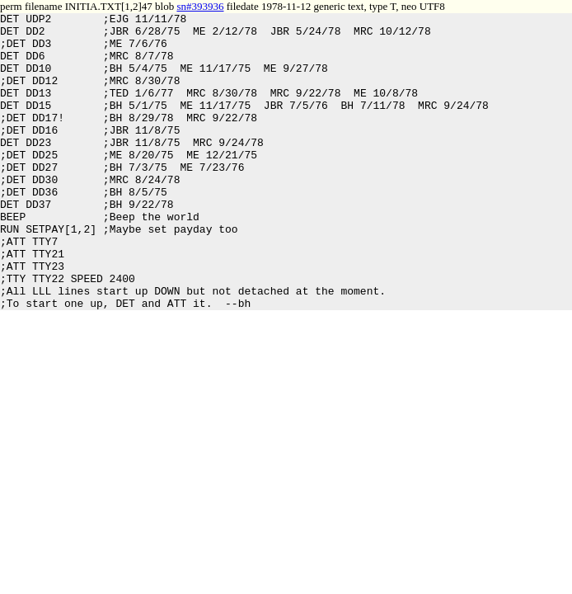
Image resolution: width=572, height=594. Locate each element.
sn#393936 (199, 6)
